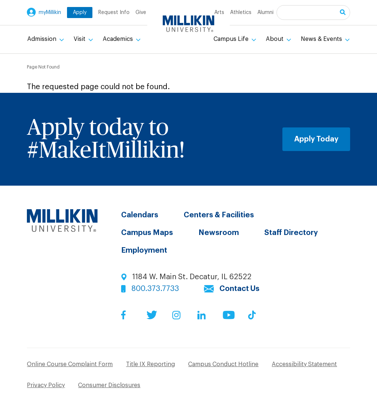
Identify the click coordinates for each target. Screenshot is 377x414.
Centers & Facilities (219, 215)
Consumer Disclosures (109, 385)
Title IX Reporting (150, 364)
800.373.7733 (155, 288)
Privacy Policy (46, 385)
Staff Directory (291, 232)
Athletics (240, 12)
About (275, 39)
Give (140, 12)
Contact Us (239, 288)
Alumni (265, 12)
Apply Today (316, 139)
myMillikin (50, 12)
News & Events (322, 39)
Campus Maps (147, 232)
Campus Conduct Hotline (223, 364)
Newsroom (218, 232)
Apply (80, 12)
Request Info (114, 12)
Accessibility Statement (304, 364)
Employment (144, 250)
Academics (118, 39)
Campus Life (232, 39)
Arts (219, 12)
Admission (42, 39)
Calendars (139, 215)
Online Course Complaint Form (70, 364)
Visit (80, 39)
